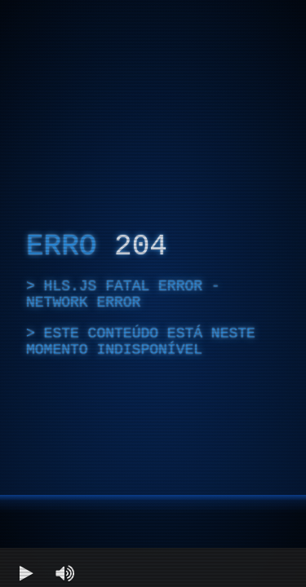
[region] (153, 293)
